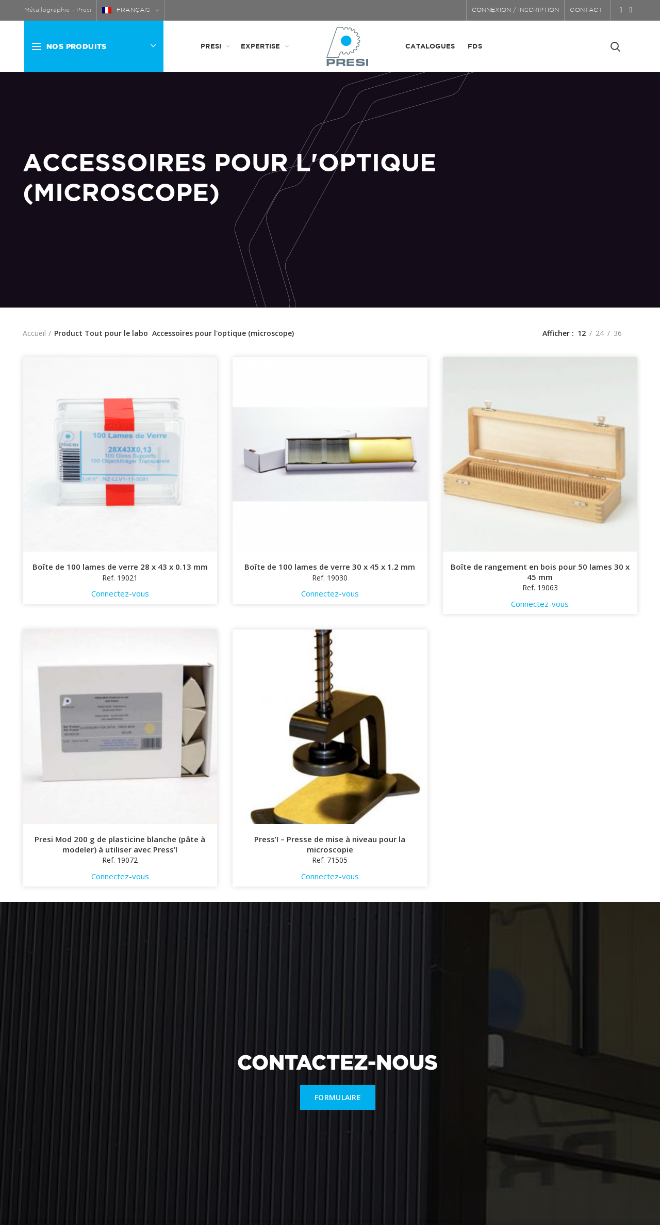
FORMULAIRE (338, 1097)
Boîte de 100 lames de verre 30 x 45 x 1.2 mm (329, 567)
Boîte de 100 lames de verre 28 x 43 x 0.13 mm (120, 567)
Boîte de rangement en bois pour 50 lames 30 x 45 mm (540, 572)
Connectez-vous (120, 593)
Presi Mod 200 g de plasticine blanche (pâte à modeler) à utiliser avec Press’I (120, 844)
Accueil (34, 333)
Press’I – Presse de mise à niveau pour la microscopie (329, 844)
